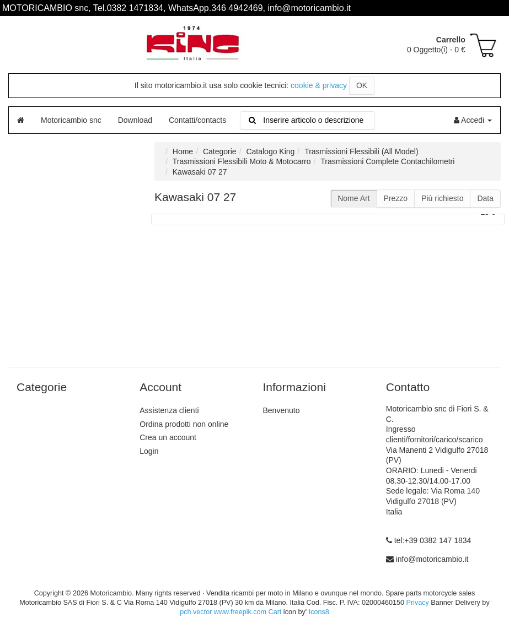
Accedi (473, 120)
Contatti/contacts (197, 120)
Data (485, 198)
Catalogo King (270, 151)
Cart (275, 612)
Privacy (417, 602)
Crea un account (168, 437)
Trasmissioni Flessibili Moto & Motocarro (242, 161)
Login (149, 451)
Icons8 (319, 612)
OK (361, 85)
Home (183, 151)
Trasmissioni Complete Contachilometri (387, 161)
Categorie (220, 151)
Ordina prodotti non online (184, 424)
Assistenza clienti (169, 410)
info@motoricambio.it (432, 559)
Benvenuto (281, 410)
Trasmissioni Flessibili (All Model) (361, 151)
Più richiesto (442, 198)
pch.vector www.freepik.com (223, 612)
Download (135, 120)
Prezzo (396, 198)
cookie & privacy (319, 85)
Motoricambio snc (71, 120)
